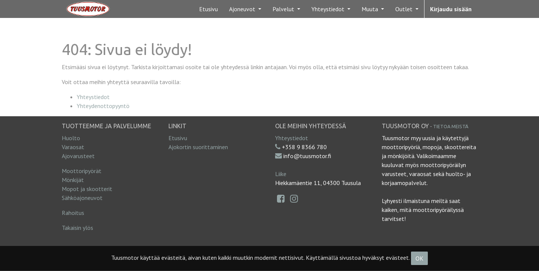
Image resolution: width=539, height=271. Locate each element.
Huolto (71, 138)
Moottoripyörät (81, 171)
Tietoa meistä (450, 126)
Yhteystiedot (93, 97)
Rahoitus (73, 212)
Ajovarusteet (78, 156)
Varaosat (73, 147)
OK (419, 258)
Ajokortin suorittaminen (198, 147)
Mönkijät (73, 180)
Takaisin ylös (77, 227)
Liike (280, 174)
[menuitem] (208, 9)
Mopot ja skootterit (87, 189)
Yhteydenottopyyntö (103, 106)
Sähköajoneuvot (82, 197)
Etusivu (177, 138)
